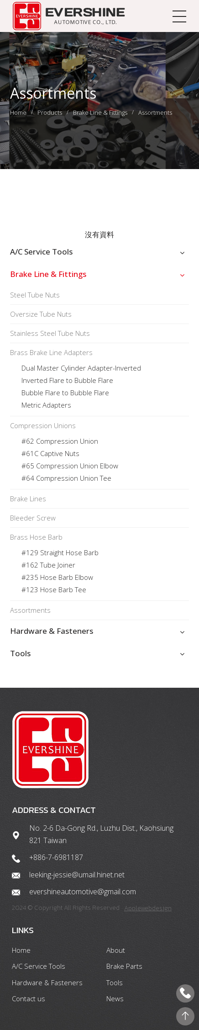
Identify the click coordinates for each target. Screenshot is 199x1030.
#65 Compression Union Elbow (69, 465)
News (115, 998)
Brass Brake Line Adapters (51, 352)
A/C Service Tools (41, 251)
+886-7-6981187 (56, 857)
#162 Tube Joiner (49, 564)
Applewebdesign (148, 908)
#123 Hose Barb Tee (53, 589)
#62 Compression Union (59, 441)
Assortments (155, 112)
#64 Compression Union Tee (66, 478)
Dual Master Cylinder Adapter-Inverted (81, 367)
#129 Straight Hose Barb (60, 552)
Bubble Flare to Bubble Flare (65, 392)
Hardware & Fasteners (51, 631)
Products (49, 112)
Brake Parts (124, 966)
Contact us (28, 998)
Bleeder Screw (33, 517)
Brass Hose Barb (36, 537)
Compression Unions (43, 425)
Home (18, 112)
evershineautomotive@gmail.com (82, 892)
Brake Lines (28, 498)
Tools (20, 653)
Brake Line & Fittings (100, 112)
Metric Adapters (46, 404)
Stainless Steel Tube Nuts (50, 333)
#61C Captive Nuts (50, 453)
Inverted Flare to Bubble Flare (67, 380)
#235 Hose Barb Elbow (57, 577)
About (115, 950)
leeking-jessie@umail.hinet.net (77, 875)
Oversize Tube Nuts (41, 314)
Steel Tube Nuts (35, 294)
